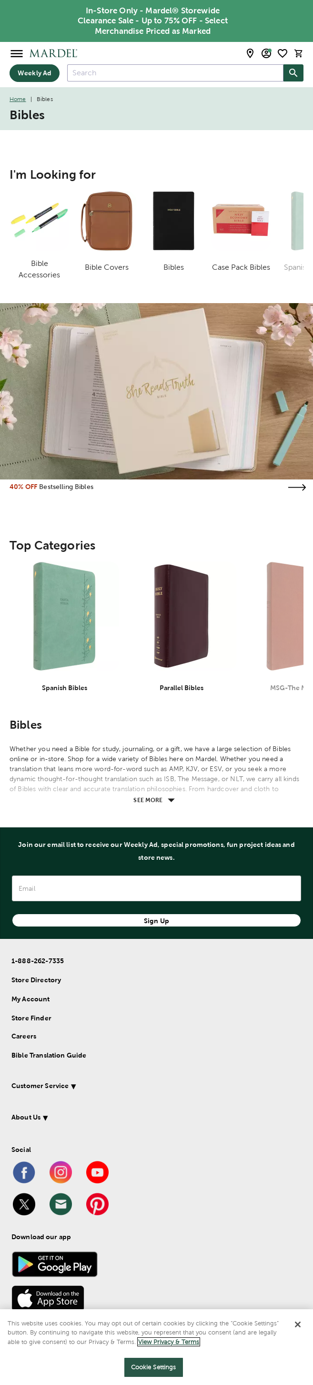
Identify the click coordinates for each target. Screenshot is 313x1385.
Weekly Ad (34, 73)
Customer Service (40, 1086)
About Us (25, 1117)
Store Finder (31, 1018)
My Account (30, 999)
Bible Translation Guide (48, 1055)
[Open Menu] (17, 53)
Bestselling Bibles (66, 486)
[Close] (297, 1324)
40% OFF (23, 486)
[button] (144, 1087)
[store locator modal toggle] (250, 53)
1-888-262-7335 (37, 961)
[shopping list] (282, 53)
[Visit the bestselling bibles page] (297, 487)
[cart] (298, 53)
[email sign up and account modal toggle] (266, 53)
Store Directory (36, 980)
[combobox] (175, 72)
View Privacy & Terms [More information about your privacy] (168, 1341)
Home (18, 99)
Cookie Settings (153, 1367)
